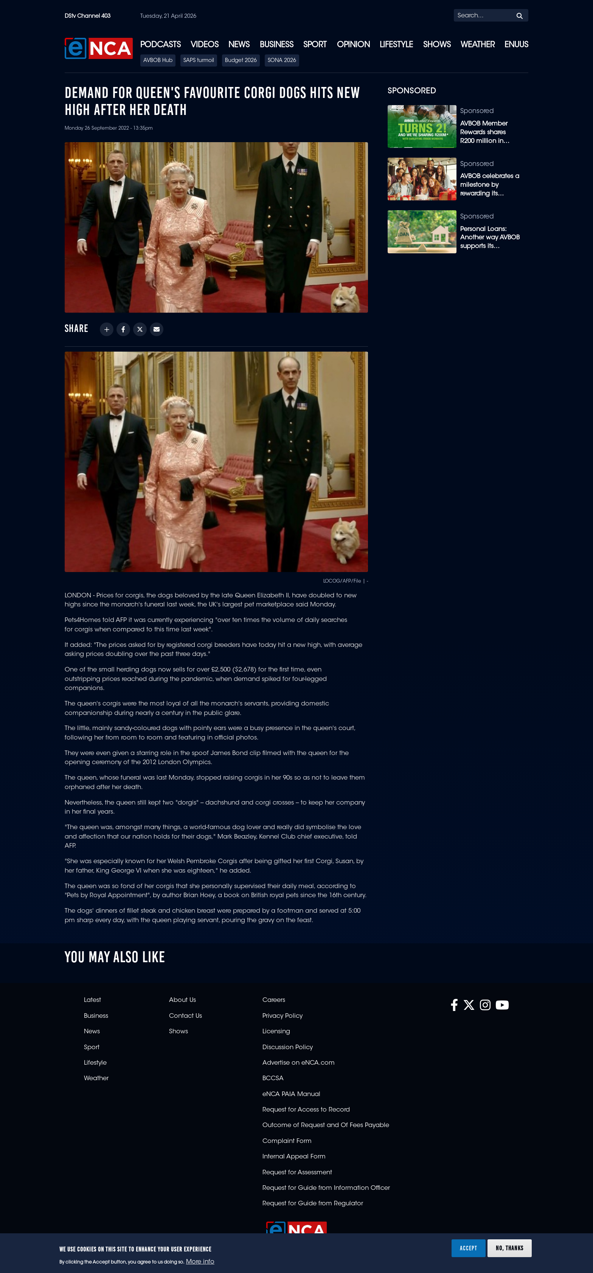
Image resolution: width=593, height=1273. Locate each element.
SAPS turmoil (198, 61)
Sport (315, 45)
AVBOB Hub (157, 61)
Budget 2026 (241, 61)
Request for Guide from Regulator (312, 1204)
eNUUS (516, 45)
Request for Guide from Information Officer (326, 1188)
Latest (92, 1000)
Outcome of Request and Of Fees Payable (325, 1126)
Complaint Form (287, 1141)
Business (276, 45)
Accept (468, 1248)
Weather (478, 45)
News (239, 45)
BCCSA (273, 1079)
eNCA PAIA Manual (291, 1095)
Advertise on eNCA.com (298, 1063)
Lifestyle (396, 45)
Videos (205, 45)
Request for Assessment (297, 1173)
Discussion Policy (287, 1048)
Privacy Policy (282, 1016)
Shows (437, 45)
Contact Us (185, 1016)
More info (200, 1262)
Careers (273, 1000)
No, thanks (509, 1248)
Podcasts (160, 45)
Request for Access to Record (306, 1110)
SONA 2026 (282, 61)
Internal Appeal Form (294, 1157)
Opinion (353, 45)
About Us (182, 1000)
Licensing (276, 1032)
